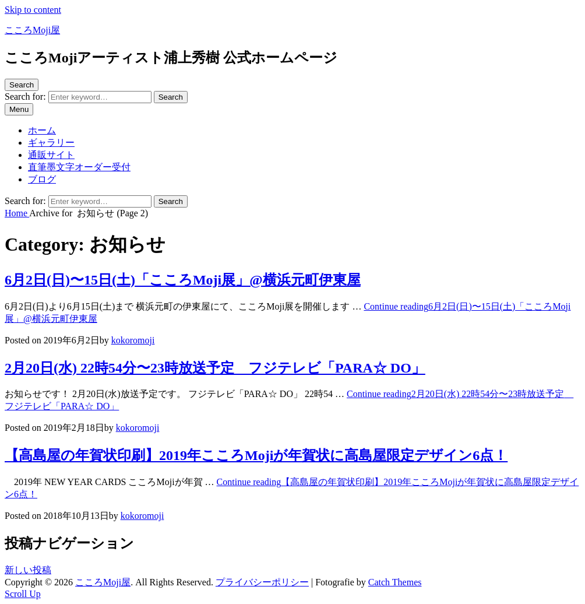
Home (17, 213)
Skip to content (33, 10)
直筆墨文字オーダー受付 (79, 167)
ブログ (42, 179)
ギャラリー (51, 143)
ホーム (42, 130)
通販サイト (51, 155)
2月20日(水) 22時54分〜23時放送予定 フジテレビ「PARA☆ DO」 (215, 367)
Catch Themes (395, 582)
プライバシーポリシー (262, 582)
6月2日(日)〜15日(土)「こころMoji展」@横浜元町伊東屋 (183, 279)
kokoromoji (133, 340)
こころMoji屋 (32, 30)
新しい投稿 (28, 570)
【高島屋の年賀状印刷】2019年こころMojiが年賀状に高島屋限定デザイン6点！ (256, 455)
